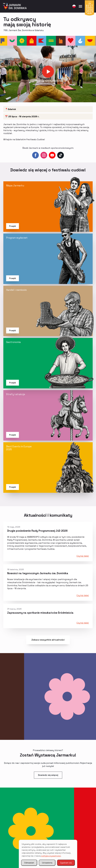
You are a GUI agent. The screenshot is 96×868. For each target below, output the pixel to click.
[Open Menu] (80, 6)
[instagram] (43, 155)
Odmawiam (29, 862)
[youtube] (52, 155)
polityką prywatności (51, 856)
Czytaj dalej (83, 555)
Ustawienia (47, 862)
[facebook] (35, 155)
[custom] (60, 155)
